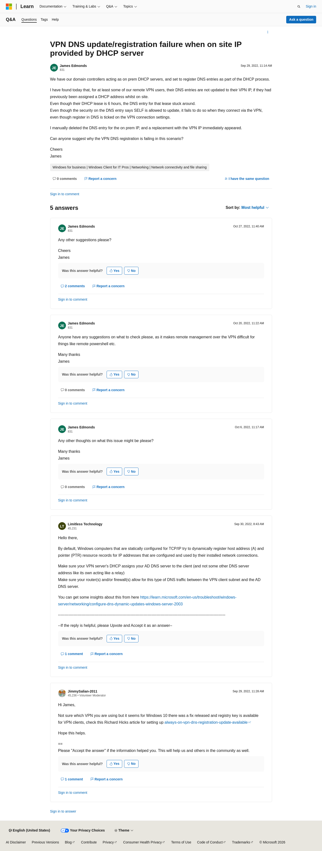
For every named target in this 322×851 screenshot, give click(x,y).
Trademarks (241, 842)
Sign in (311, 6)
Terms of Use (181, 842)
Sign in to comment (64, 194)
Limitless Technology (85, 524)
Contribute (89, 842)
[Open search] (299, 6)
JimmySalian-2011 (82, 691)
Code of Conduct (210, 842)
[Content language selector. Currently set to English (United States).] (29, 830)
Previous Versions (45, 842)
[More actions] (267, 32)
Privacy (108, 842)
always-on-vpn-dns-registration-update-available (206, 722)
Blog (68, 842)
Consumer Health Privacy (142, 842)
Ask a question (301, 19)
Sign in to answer (63, 811)
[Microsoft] (9, 6)
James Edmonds (73, 66)
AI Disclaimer (16, 842)
